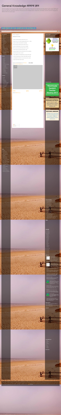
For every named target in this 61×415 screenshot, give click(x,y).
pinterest (47, 347)
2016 (47, 248)
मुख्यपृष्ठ (27, 90)
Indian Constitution (6, 170)
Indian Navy (5, 54)
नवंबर (47, 235)
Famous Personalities (6, 159)
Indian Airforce (5, 50)
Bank (4, 35)
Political (4, 69)
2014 (47, 250)
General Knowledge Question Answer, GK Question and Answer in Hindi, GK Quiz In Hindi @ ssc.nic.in (54, 257)
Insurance (4, 43)
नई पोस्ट (14, 90)
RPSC (4, 39)
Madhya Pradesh (5, 83)
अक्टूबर (47, 236)
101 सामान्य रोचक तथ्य (49, 215)
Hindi (4, 61)
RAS (3, 44)
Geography (4, 66)
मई (46, 242)
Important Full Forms (6, 161)
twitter (47, 340)
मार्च (46, 244)
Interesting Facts (5, 154)
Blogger (29, 384)
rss (46, 344)
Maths (4, 59)
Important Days (5, 160)
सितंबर (47, 237)
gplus (47, 342)
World (4, 77)
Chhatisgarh (5, 86)
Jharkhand (4, 88)
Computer (4, 70)
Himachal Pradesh (5, 82)
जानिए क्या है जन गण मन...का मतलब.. (50, 218)
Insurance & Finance (6, 64)
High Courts (5, 156)
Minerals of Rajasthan (6, 171)
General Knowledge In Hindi (54, 263)
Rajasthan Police (5, 48)
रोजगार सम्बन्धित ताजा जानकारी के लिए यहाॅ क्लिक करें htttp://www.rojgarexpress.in (51, 304)
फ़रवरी (47, 245)
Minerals (4, 167)
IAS (3, 45)
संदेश (14, 124)
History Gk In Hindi (48, 285)
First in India (5, 151)
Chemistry (4, 71)
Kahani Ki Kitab (48, 35)
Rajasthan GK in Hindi (52, 280)
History (4, 60)
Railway (4, 38)
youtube (47, 346)
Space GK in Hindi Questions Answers (51, 298)
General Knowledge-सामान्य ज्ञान (20, 5)
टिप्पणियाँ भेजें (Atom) (17, 92)
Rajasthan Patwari (5, 49)
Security (4, 40)
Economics (4, 65)
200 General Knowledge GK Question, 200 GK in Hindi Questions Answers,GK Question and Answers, (52, 269)
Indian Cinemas (5, 166)
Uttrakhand (4, 81)
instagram (47, 343)
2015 (47, 249)
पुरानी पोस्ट (41, 90)
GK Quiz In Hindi (52, 293)
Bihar (4, 87)
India (4, 78)
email (47, 345)
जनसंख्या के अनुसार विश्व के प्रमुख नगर (50, 217)
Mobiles (4, 155)
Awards (4, 150)
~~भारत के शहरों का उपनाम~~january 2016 (51, 216)
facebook (47, 341)
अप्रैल (47, 243)
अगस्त (47, 238)
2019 (47, 230)
